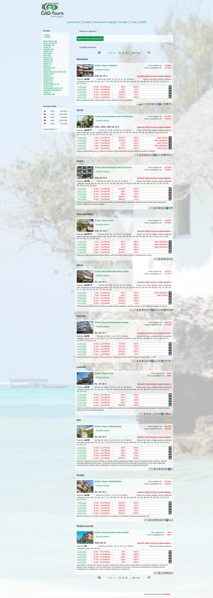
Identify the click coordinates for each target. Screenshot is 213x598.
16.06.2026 (82, 138)
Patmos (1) (47, 63)
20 (123, 53)
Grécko (98, 65)
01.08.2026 (82, 513)
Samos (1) (47, 76)
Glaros (80, 265)
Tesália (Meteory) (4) (51, 84)
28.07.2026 (82, 199)
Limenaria (113, 65)
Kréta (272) (47, 57)
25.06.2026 (82, 247)
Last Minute (73, 22)
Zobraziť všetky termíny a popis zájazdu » (154, 76)
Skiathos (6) (48, 80)
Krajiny (47, 35)
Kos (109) (47, 55)
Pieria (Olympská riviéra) (112, 116)
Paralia (126, 271)
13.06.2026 (82, 87)
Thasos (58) (48, 86)
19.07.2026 (82, 354)
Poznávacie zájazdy (104, 22)
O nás (133, 22)
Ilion (79, 420)
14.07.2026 (82, 508)
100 (133, 53)
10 (120, 53)
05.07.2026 (82, 97)
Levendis (81, 367)
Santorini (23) (48, 78)
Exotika (86, 22)
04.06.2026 (82, 554)
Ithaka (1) (47, 47)
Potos (111, 220)
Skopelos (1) (48, 82)
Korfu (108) (47, 53)
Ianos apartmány (85, 214)
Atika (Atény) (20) (50, 41)
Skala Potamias (115, 426)
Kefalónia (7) (48, 51)
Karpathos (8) (48, 49)
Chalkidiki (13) (48, 45)
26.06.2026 (82, 92)
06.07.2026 (82, 562)
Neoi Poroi (127, 167)
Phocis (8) (47, 70)
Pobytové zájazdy (102, 69)
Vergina (80, 475)
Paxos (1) (47, 65)
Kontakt (123, 22)
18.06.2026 (82, 244)
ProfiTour (166, 594)
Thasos (105, 65)
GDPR (142, 22)
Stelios (80, 161)
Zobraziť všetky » (50, 129)
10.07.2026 (82, 194)
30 (127, 53)
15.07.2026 (82, 511)
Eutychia (81, 316)
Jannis (80, 110)
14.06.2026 (82, 89)
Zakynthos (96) (49, 94)
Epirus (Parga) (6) (50, 43)
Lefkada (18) (48, 59)
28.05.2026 (82, 552)
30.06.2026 (82, 148)
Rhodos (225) (48, 74)
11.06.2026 (82, 242)
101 (138, 53)
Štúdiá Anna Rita (85, 526)
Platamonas (128, 116)
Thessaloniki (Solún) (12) (53, 88)
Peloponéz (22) (49, 67)
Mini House (82, 59)
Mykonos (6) (48, 61)
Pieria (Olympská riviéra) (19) (54, 72)
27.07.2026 (82, 196)
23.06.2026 (82, 143)
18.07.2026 (82, 351)
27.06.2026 (82, 95)
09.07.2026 (82, 191)
